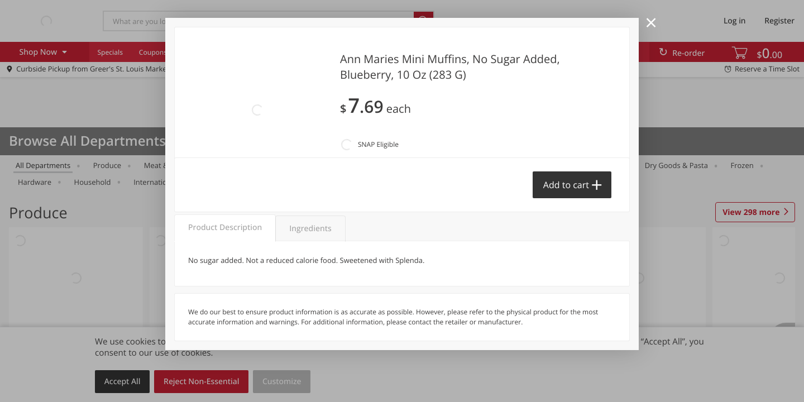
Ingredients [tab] (310, 228)
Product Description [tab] (225, 227)
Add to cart (566, 185)
